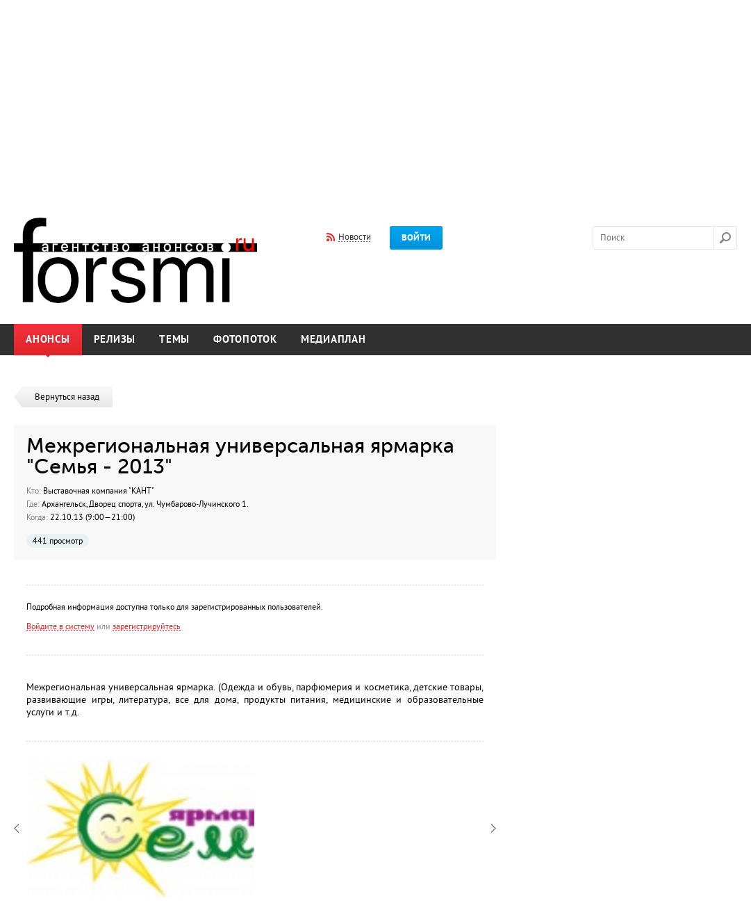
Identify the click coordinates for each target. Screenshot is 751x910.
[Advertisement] (375, 99)
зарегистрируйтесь (147, 626)
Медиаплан (333, 340)
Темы (174, 340)
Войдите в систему (60, 626)
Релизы (115, 340)
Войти (416, 237)
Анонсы (48, 340)
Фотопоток (245, 340)
